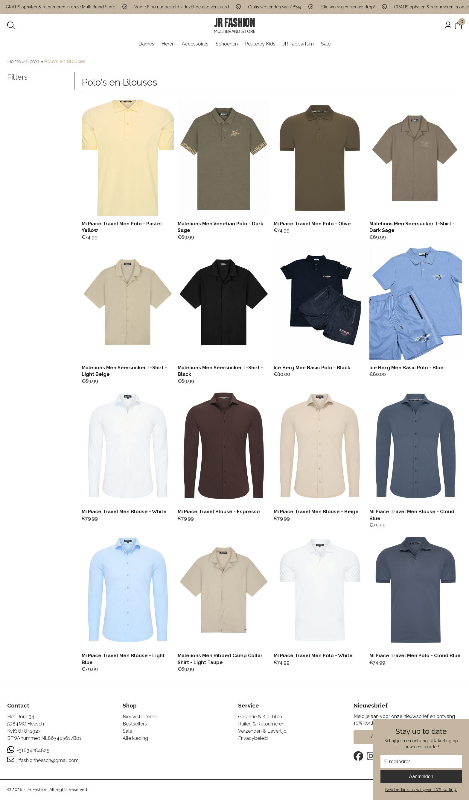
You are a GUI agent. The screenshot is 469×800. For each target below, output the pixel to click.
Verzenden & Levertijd (262, 731)
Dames (146, 44)
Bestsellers (135, 724)
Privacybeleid (253, 738)
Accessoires (195, 44)
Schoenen (227, 44)
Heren (168, 44)
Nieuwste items (140, 716)
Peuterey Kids (260, 44)
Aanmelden (421, 776)
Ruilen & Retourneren (261, 724)
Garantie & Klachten (260, 716)
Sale (326, 44)
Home (14, 61)
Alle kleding (135, 738)
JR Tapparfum (298, 44)
